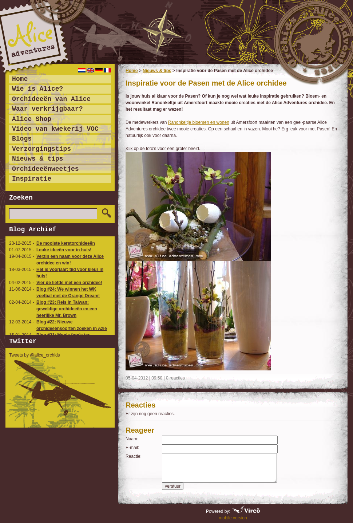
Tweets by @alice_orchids (34, 355)
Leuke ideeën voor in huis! (63, 249)
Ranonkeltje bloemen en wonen (198, 122)
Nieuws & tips (157, 70)
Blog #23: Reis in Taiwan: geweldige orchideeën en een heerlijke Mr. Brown (66, 309)
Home (132, 70)
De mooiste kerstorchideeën (65, 243)
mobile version (233, 517)
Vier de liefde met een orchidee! (69, 282)
